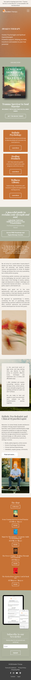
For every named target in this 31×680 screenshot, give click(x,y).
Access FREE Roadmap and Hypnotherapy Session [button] (16, 234)
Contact (13, 676)
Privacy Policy (22, 668)
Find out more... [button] (9, 454)
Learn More (15, 148)
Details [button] (15, 525)
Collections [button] (15, 506)
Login (18, 676)
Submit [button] (15, 653)
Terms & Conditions (10, 668)
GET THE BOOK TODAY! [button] (15, 116)
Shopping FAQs (15, 669)
